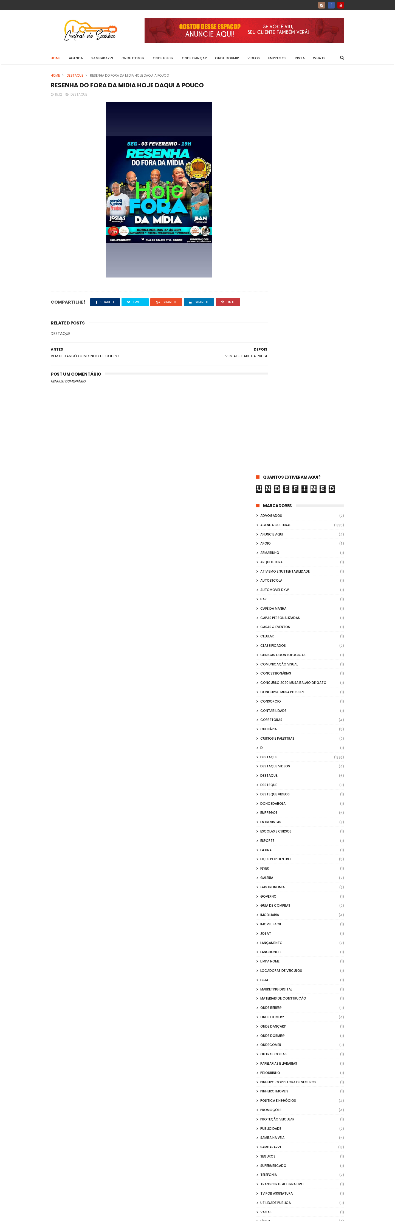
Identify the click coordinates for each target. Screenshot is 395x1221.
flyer (264, 468)
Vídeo (265, 821)
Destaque (75, 75)
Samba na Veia (272, 738)
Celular (267, 236)
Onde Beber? (271, 608)
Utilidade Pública (275, 803)
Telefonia (268, 775)
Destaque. (269, 375)
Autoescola (271, 181)
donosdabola (273, 403)
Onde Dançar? (273, 626)
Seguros (267, 756)
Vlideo (266, 858)
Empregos (277, 58)
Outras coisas (273, 654)
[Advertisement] (300, 1151)
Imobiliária (269, 515)
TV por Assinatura (276, 793)
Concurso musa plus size (282, 292)
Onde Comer (133, 58)
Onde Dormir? (272, 636)
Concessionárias (275, 273)
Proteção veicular (277, 719)
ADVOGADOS (271, 115)
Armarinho (269, 153)
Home (56, 58)
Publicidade (270, 728)
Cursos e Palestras (277, 338)
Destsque (268, 385)
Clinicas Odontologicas (283, 255)
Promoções (270, 710)
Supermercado (273, 766)
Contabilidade (273, 311)
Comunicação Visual (279, 264)
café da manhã (273, 208)
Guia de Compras (275, 505)
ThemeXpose (81, 1214)
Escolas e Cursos (276, 431)
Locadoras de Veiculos (281, 570)
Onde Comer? (272, 617)
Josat (265, 533)
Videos (253, 58)
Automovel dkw (274, 190)
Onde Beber (163, 58)
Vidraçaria (270, 849)
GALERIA (266, 478)
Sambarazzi (102, 58)
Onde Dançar (194, 58)
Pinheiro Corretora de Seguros (288, 682)
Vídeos (266, 840)
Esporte (267, 441)
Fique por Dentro (275, 459)
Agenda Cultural (275, 125)
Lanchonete (270, 552)
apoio (265, 143)
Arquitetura (271, 162)
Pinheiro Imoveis (274, 691)
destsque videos (275, 394)
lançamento (271, 543)
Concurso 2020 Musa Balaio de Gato (293, 283)
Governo (268, 496)
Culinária (268, 329)
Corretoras (271, 320)
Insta (300, 58)
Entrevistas (270, 422)
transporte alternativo (282, 784)
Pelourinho (270, 673)
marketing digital (276, 589)
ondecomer (270, 645)
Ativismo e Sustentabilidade (285, 171)
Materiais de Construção (283, 598)
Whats (319, 58)
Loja (264, 580)
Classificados (273, 245)
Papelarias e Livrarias (278, 663)
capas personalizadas (280, 218)
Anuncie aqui (271, 134)
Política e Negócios (278, 700)
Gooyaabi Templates (139, 1214)
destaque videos (275, 366)
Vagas (266, 812)
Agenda (76, 58)
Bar (263, 199)
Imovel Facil (270, 524)
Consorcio (270, 301)
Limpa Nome (270, 561)
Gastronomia (272, 487)
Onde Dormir (227, 58)
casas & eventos (275, 227)
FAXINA (266, 450)
